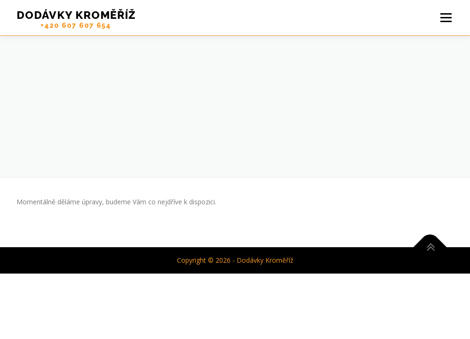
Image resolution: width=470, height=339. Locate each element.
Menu (446, 17)
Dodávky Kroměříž (75, 14)
